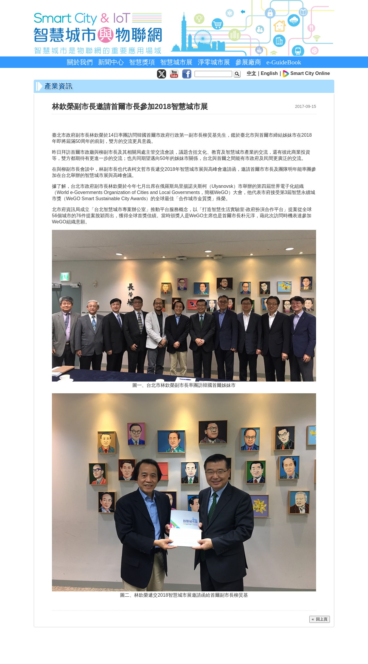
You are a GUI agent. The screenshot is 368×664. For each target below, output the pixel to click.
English (269, 73)
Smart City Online (310, 73)
